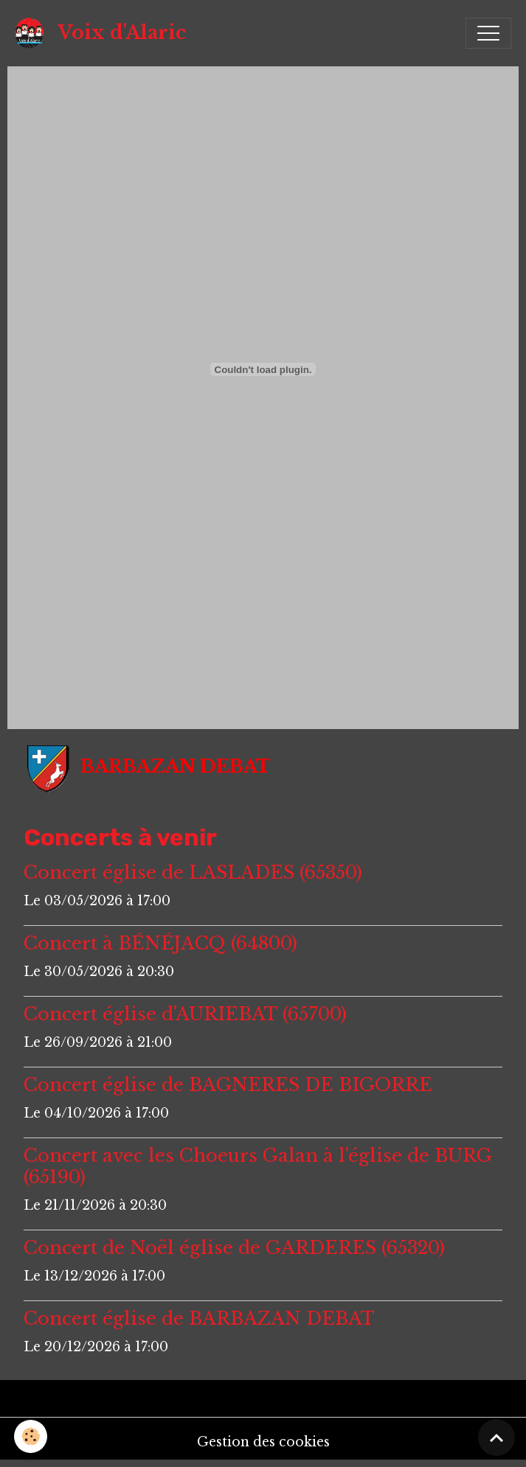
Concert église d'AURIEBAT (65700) (185, 1014)
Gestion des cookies (263, 1442)
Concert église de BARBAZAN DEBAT (199, 1318)
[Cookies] (31, 1436)
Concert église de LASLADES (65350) (193, 872)
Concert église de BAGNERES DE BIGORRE (228, 1084)
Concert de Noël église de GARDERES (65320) (234, 1247)
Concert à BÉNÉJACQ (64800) (160, 943)
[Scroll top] (496, 1437)
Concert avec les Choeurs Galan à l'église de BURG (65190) (257, 1166)
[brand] (104, 33)
